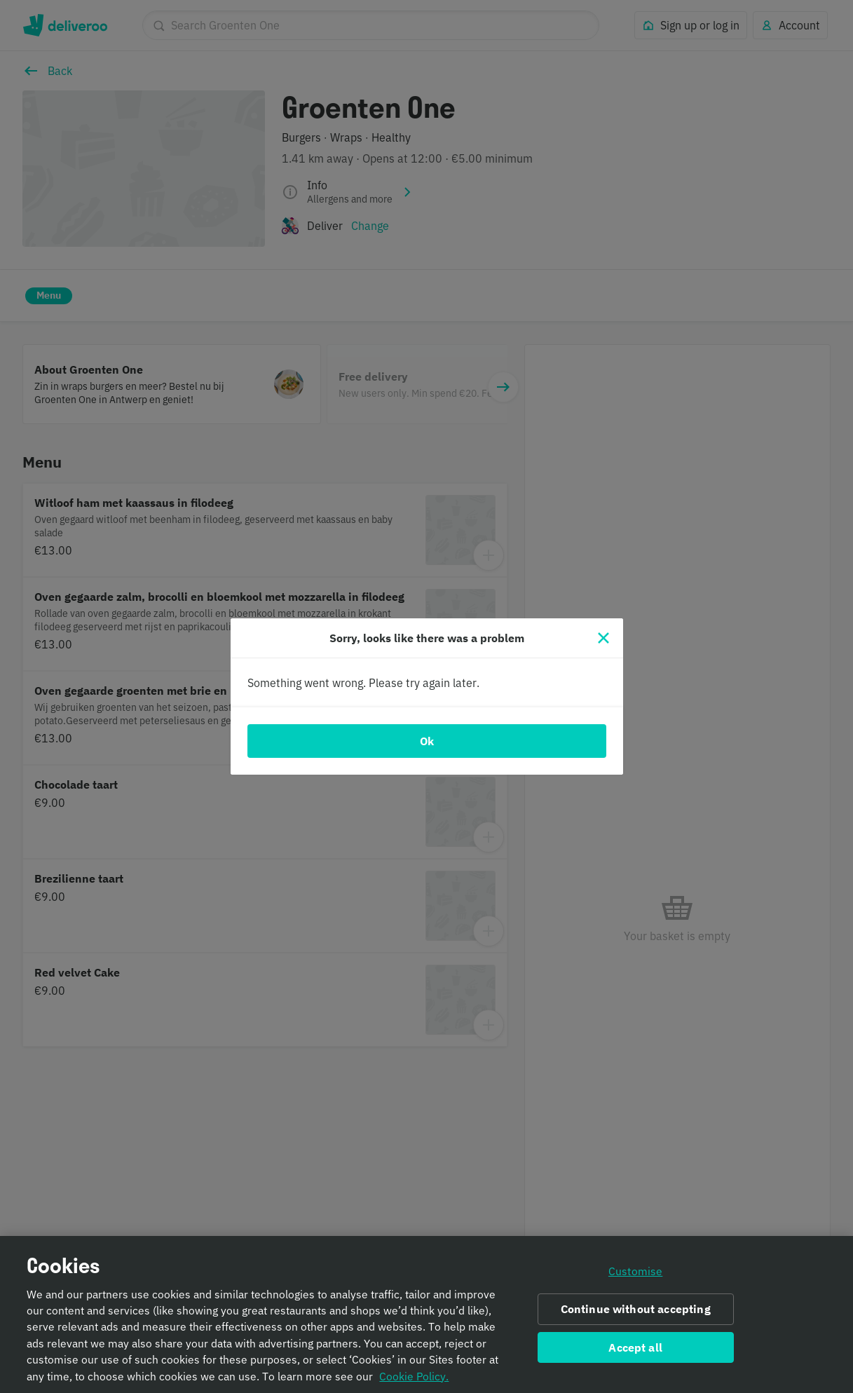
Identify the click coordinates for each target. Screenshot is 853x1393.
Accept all (635, 1349)
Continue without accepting (636, 1310)
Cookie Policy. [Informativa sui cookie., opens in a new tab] (414, 1378)
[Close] (603, 638)
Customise (635, 1272)
